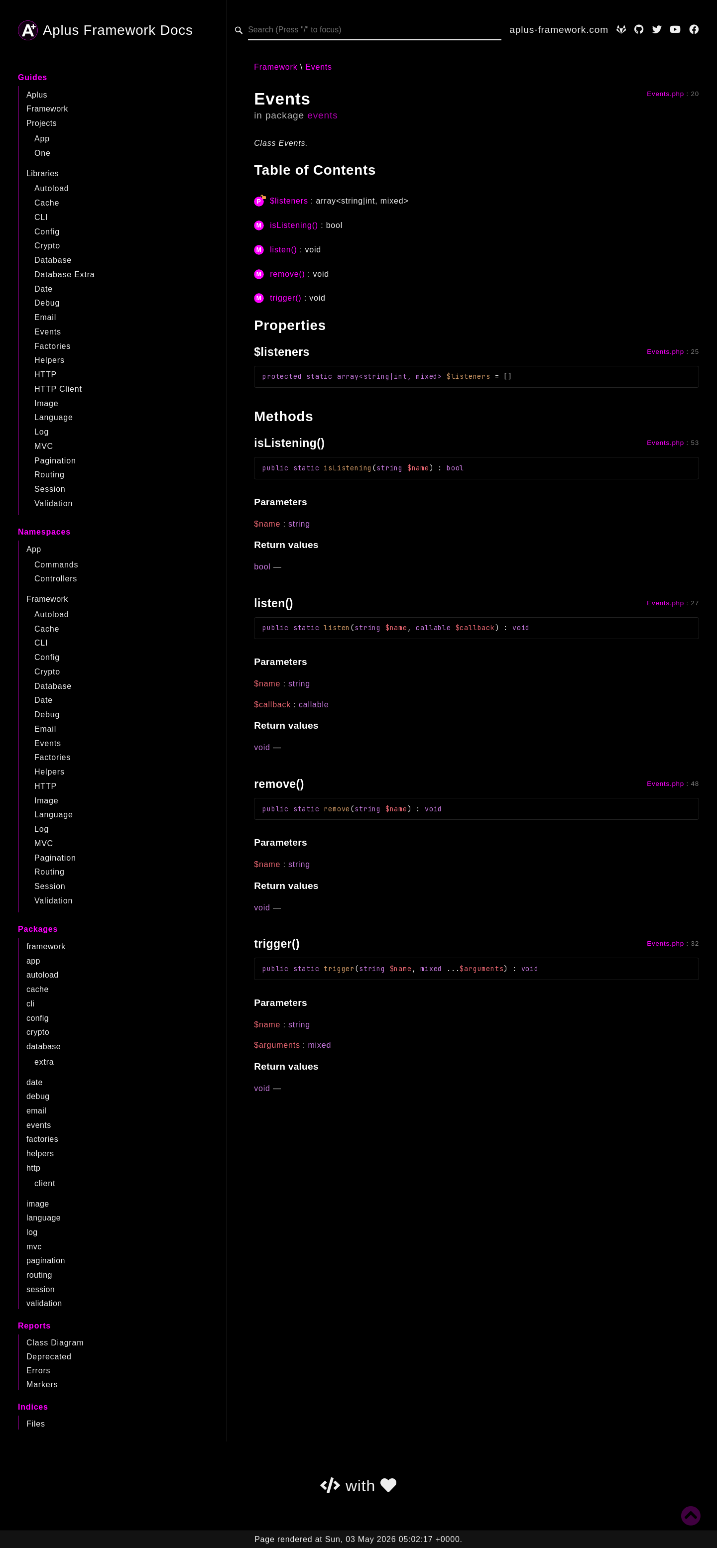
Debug (47, 303)
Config (47, 231)
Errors (38, 1370)
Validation (53, 503)
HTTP (45, 374)
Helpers (49, 360)
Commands (56, 564)
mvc (34, 1246)
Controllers (55, 578)
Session (50, 489)
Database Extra (64, 274)
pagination (45, 1260)
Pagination (55, 460)
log (32, 1232)
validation (44, 1303)
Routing (49, 474)
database (43, 1046)
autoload (42, 975)
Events (47, 332)
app (33, 961)
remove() (287, 274)
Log (41, 432)
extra (44, 1062)
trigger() (285, 298)
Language (53, 417)
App (42, 138)
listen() (283, 249)
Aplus (36, 95)
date (34, 1082)
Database (53, 260)
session (40, 1289)
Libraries (42, 173)
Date (43, 289)
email (36, 1110)
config (37, 1018)
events (38, 1125)
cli (30, 1003)
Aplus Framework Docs (105, 30)
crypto (37, 1032)
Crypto (47, 245)
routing (39, 1275)
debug (38, 1096)
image (37, 1204)
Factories (52, 346)
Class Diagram (55, 1342)
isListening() (294, 225)
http (33, 1168)
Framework (47, 109)
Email (45, 317)
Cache (46, 203)
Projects (41, 123)
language (43, 1218)
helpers (40, 1153)
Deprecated (49, 1356)
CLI (41, 217)
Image (46, 403)
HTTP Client (58, 389)
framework (45, 946)
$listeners (289, 201)
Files (35, 1424)
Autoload (51, 188)
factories (42, 1139)
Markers (42, 1384)
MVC (43, 446)
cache (37, 989)
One (42, 153)
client (44, 1183)
